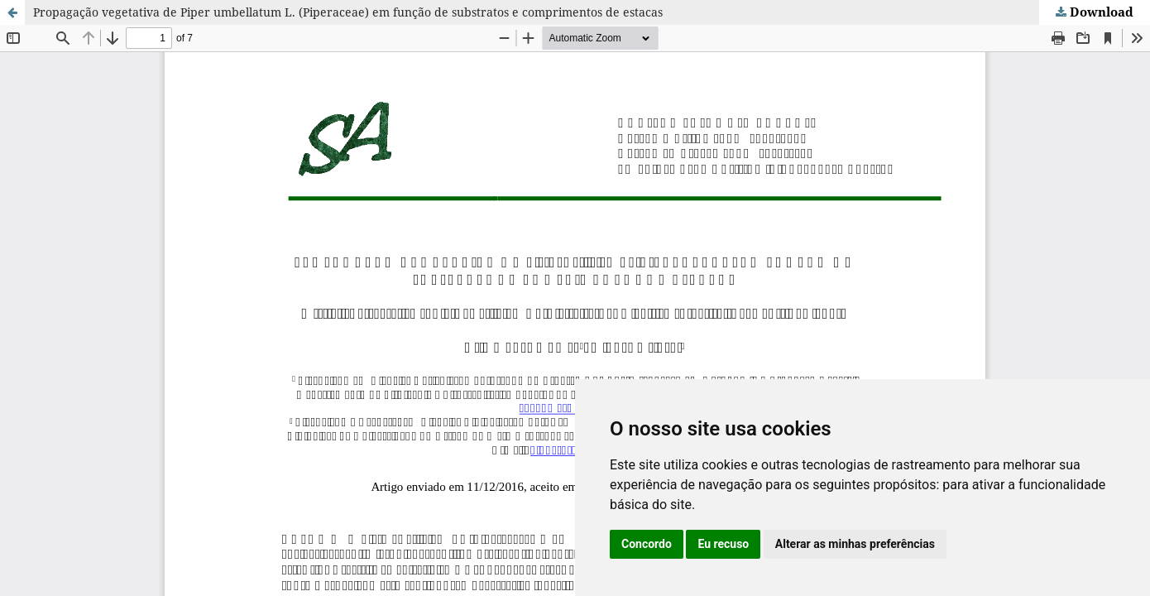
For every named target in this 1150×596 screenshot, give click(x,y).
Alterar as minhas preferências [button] (855, 543)
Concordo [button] (646, 543)
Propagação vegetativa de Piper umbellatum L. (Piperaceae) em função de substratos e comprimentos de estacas (348, 12)
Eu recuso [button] (723, 543)
